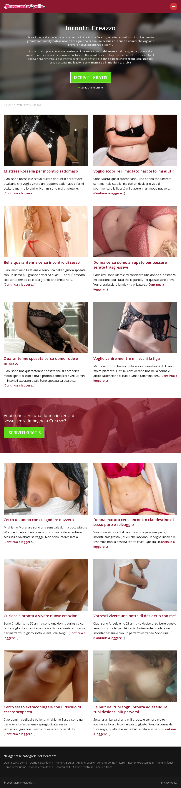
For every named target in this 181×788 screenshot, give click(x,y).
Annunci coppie (86, 762)
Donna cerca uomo (15, 762)
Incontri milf (63, 767)
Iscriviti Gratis (90, 77)
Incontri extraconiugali (140, 762)
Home (19, 104)
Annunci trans (104, 767)
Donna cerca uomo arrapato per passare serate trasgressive (130, 265)
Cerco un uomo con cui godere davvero (39, 519)
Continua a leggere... (19, 193)
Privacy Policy (169, 782)
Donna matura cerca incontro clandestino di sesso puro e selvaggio (133, 522)
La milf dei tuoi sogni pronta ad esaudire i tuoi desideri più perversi (131, 709)
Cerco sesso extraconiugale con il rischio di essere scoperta (42, 709)
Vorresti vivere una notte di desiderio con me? (134, 615)
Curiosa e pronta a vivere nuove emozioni (41, 615)
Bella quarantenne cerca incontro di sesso (42, 262)
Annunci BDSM (65, 762)
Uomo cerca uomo (15, 767)
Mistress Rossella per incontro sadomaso (41, 171)
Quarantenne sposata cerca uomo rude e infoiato (41, 361)
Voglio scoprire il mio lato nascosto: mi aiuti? (133, 171)
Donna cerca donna (41, 767)
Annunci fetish (165, 762)
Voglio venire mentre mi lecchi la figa (126, 358)
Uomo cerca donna (41, 762)
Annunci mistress (83, 767)
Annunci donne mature (111, 762)
